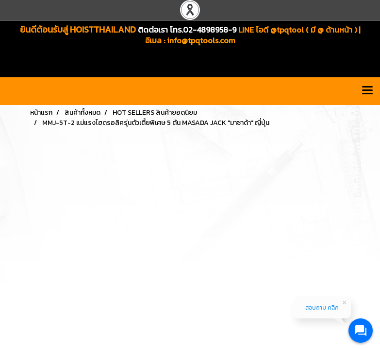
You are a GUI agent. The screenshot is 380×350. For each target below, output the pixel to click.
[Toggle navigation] (367, 91)
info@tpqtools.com (201, 40)
